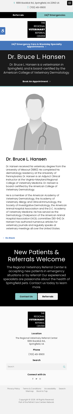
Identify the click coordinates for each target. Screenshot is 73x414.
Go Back (10, 238)
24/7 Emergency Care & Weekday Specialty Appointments (36, 45)
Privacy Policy (13, 388)
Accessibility (50, 388)
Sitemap (30, 391)
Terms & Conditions (32, 388)
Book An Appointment (35, 81)
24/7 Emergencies (54, 15)
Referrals (18, 15)
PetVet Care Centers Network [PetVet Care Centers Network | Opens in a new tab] (41, 402)
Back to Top (42, 391)
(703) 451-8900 (38, 7)
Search (62, 388)
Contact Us (25, 296)
